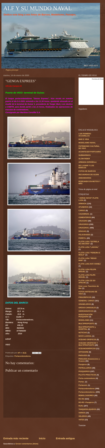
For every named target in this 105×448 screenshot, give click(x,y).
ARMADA (82, 204)
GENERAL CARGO (86, 301)
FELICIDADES (84, 235)
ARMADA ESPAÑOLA (88, 162)
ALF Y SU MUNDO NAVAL (37, 8)
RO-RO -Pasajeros (86, 402)
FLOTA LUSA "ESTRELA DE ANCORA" (89, 243)
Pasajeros (83, 364)
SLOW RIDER (84, 159)
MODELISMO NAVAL (87, 143)
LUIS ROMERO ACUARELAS (85, 135)
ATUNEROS (83, 207)
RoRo (81, 406)
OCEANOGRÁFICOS (87, 348)
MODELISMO (84, 320)
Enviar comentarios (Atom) (27, 444)
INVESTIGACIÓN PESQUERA (85, 316)
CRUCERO (83, 221)
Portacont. (83, 385)
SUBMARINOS (85, 155)
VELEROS (83, 416)
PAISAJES (83, 355)
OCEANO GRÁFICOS (87, 339)
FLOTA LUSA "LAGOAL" (89, 247)
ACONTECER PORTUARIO (90, 152)
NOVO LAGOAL (85, 336)
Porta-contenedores (87, 378)
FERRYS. (82, 238)
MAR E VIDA (84, 139)
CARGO (82, 210)
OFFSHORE (83, 352)
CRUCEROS (84, 224)
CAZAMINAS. (84, 214)
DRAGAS (82, 231)
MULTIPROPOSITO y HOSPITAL (87, 328)
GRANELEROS (85, 304)
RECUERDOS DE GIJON (89, 175)
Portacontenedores (87, 389)
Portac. (81, 382)
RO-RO (81, 399)
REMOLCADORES (86, 395)
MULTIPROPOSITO (86, 324)
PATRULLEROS (85, 368)
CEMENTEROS (85, 217)
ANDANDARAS (85, 178)
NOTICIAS (83, 333)
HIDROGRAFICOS (86, 311)
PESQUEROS (84, 371)
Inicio (42, 438)
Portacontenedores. (22, 356)
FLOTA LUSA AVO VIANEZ (90, 264)
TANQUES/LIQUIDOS (87, 409)
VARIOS (82, 413)
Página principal (12, 70)
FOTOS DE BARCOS (87, 171)
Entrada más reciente (15, 438)
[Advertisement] (39, 427)
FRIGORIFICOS (85, 297)
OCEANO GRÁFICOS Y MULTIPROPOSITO (88, 344)
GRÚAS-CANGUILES (87, 308)
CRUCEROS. (84, 228)
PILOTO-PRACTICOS (87, 375)
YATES (81, 420)
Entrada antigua (65, 438)
